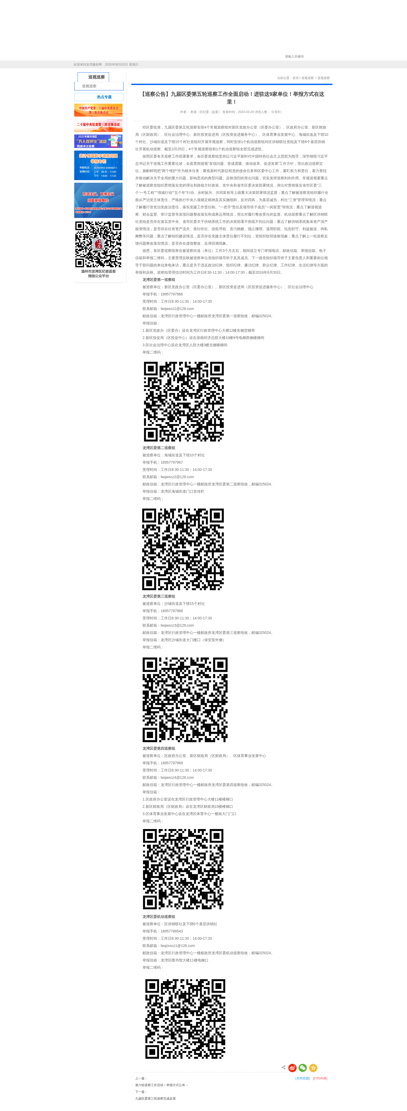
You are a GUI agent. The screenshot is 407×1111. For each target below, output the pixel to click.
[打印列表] (320, 1078)
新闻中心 (117, 56)
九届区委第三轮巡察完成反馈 (155, 1098)
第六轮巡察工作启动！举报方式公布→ (161, 1085)
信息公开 (145, 56)
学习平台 (201, 56)
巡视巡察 (173, 56)
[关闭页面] (302, 1078)
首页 (88, 56)
